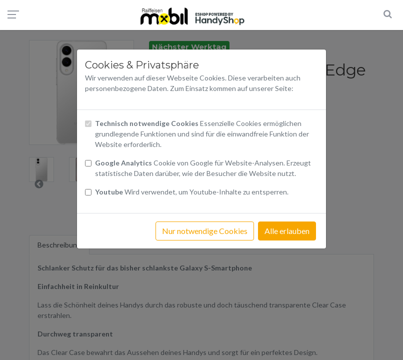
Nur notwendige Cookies (205, 231)
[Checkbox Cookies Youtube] (88, 192)
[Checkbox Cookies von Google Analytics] (88, 163)
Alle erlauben (287, 231)
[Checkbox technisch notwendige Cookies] (88, 123)
